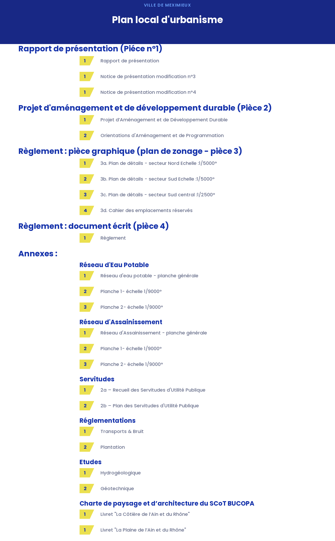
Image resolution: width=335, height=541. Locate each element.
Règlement (113, 238)
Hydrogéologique (120, 472)
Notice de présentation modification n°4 (148, 92)
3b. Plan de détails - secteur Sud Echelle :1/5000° (157, 179)
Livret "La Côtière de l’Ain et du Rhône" (145, 514)
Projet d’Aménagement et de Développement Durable (164, 119)
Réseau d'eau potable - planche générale (149, 275)
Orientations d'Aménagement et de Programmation (162, 135)
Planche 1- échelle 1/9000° (131, 291)
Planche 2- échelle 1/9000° (131, 307)
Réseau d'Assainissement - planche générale (153, 332)
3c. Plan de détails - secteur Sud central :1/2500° (157, 194)
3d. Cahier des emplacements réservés (146, 210)
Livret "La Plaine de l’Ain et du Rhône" (143, 530)
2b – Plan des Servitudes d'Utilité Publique (149, 405)
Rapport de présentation (129, 60)
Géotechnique (117, 488)
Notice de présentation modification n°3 (148, 76)
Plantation (112, 447)
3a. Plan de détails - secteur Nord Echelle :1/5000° (158, 163)
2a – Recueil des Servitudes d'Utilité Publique (152, 390)
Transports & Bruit (122, 431)
